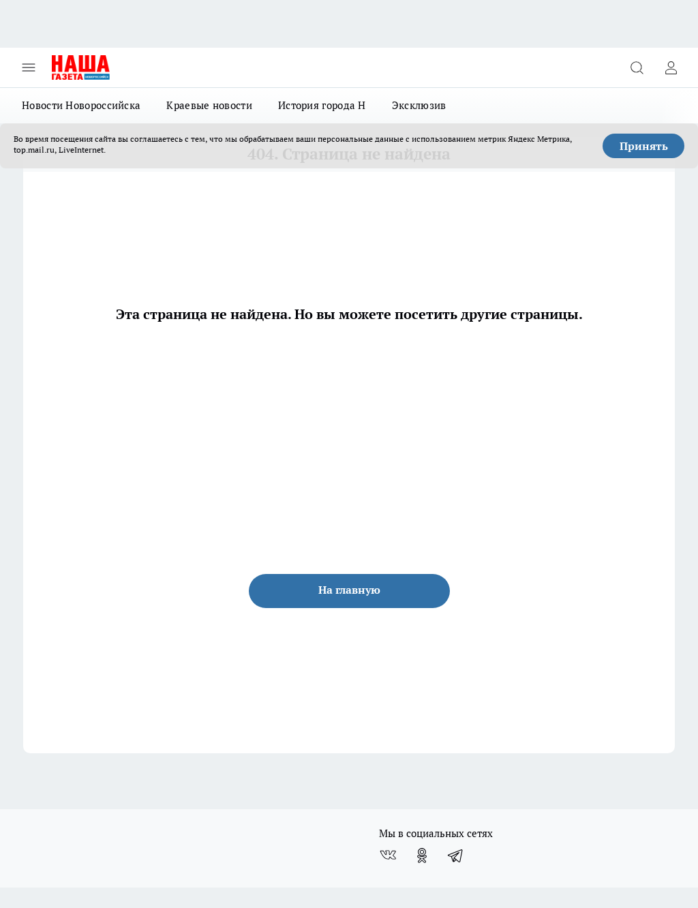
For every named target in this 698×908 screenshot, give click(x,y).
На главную (349, 589)
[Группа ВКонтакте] (388, 855)
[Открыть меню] (28, 67)
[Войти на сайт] (670, 67)
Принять (644, 146)
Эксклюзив (419, 105)
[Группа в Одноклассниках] (422, 855)
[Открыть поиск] (636, 67)
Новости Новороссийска (81, 105)
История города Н (322, 105)
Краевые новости (209, 105)
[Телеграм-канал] (456, 855)
